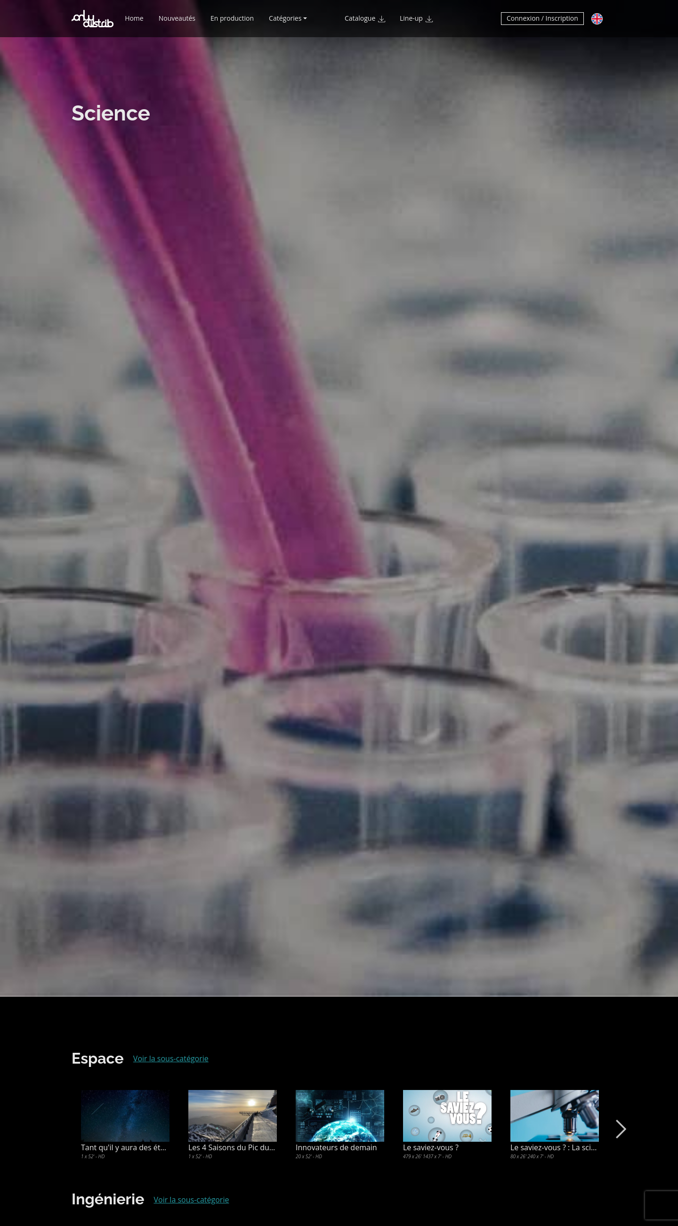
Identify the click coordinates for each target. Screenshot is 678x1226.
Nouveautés (177, 22)
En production (232, 22)
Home (134, 22)
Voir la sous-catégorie (171, 1058)
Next (619, 1129)
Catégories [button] (285, 22)
